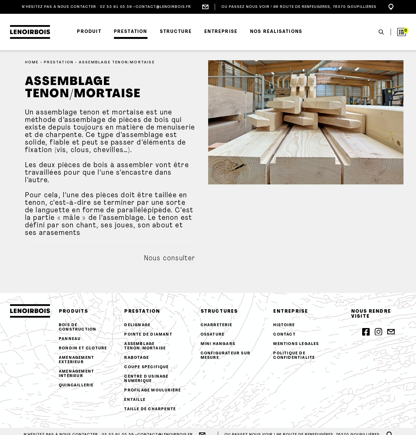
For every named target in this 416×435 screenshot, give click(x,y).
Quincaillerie (76, 385)
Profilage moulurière (152, 390)
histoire (284, 325)
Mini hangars (218, 344)
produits (74, 311)
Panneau (70, 339)
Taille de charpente (150, 409)
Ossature (213, 335)
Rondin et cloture (83, 348)
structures (219, 311)
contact (284, 335)
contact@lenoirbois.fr (163, 7)
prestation (142, 311)
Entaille (135, 400)
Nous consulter (170, 258)
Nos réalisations (276, 31)
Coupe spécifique (146, 367)
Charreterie (216, 325)
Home (32, 62)
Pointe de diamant (148, 335)
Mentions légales (296, 344)
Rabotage (136, 358)
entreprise (290, 311)
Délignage (137, 325)
